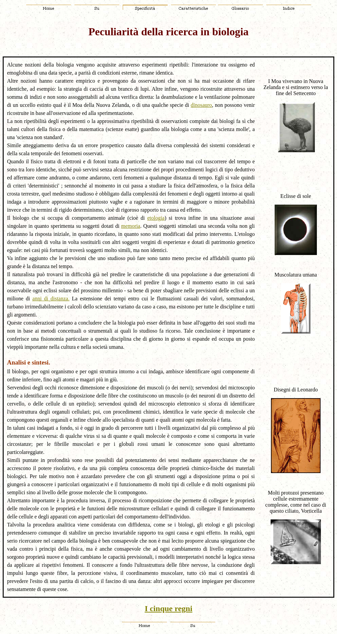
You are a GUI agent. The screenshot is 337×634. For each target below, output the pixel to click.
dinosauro (201, 105)
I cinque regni (168, 608)
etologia (156, 218)
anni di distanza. (51, 298)
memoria (130, 226)
